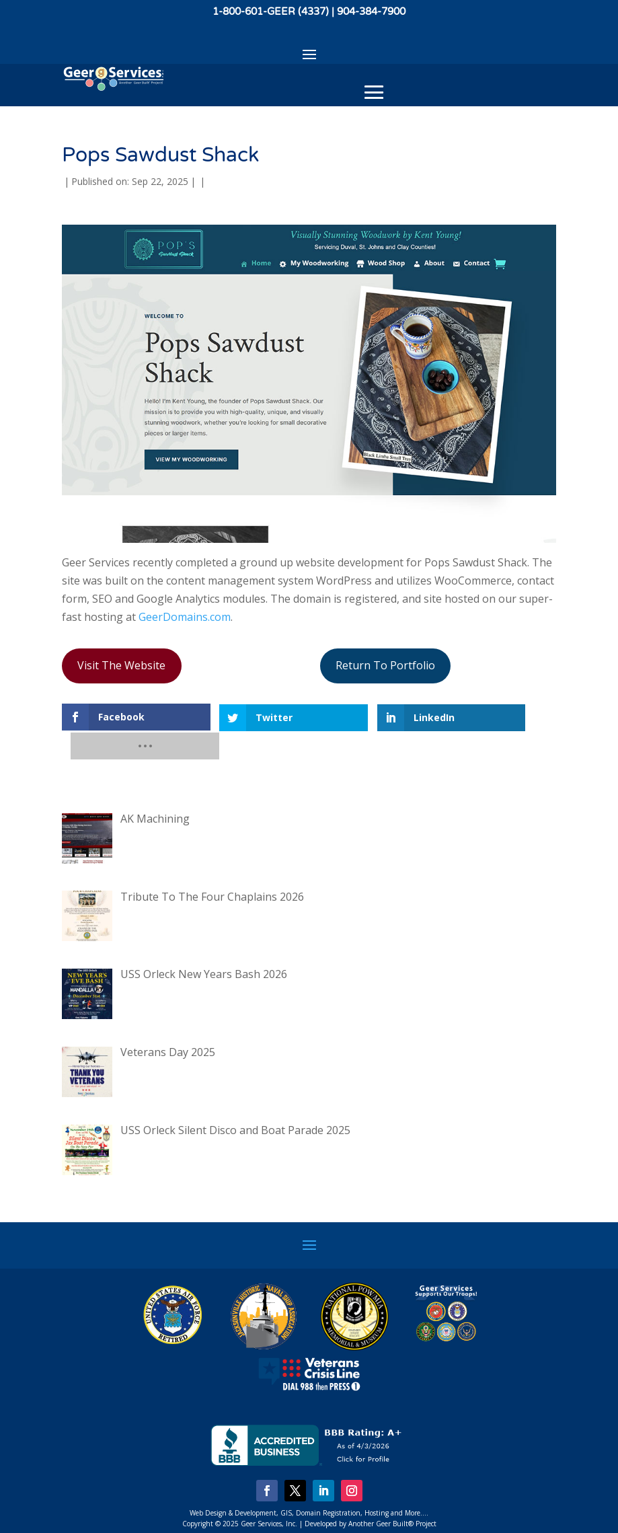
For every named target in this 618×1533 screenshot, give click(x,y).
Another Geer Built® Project (392, 1495)
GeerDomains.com (185, 616)
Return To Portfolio (385, 665)
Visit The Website (121, 665)
